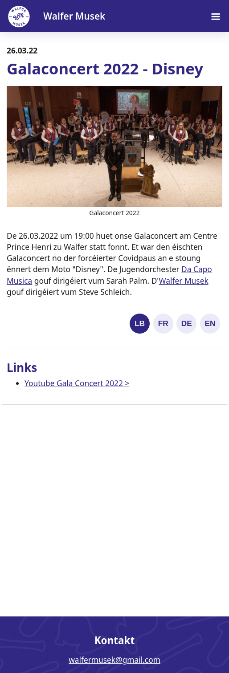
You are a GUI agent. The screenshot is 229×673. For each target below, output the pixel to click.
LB (140, 323)
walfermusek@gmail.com (114, 659)
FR (163, 323)
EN (209, 323)
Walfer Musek (184, 280)
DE (186, 323)
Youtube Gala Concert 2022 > (77, 383)
